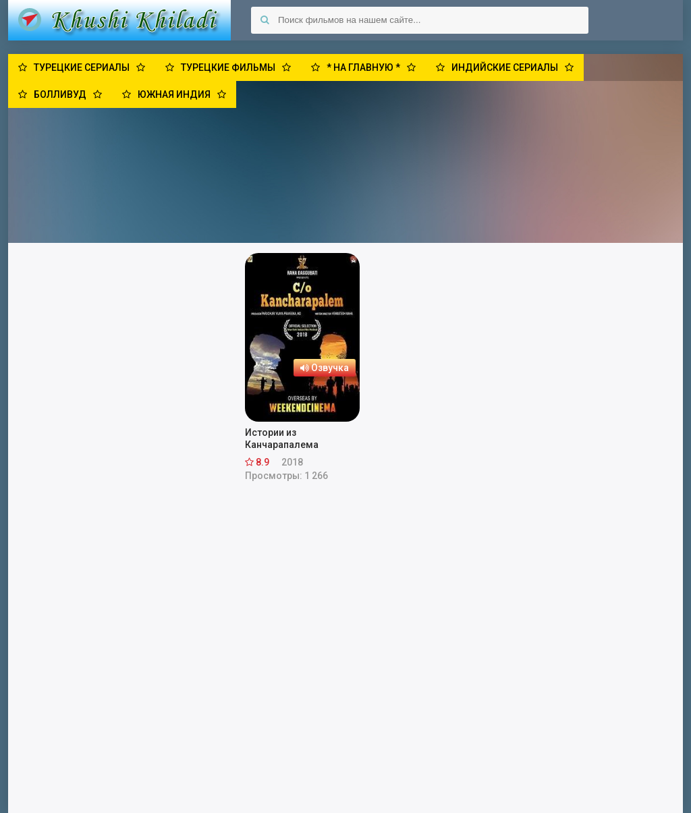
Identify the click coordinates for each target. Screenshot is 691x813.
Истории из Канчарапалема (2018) (282, 439)
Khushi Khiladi (119, 20)
